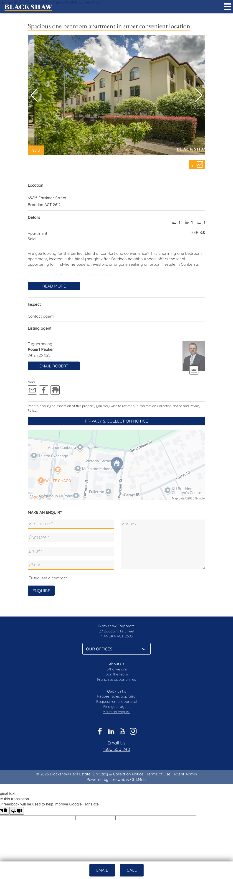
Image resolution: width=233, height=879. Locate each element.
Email (102, 870)
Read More (54, 286)
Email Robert (53, 366)
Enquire (41, 590)
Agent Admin (185, 774)
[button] (199, 95)
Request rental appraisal (116, 701)
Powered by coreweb (106, 779)
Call (132, 870)
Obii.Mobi (138, 779)
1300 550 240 (116, 749)
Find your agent (116, 706)
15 (193, 166)
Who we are (116, 669)
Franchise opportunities (116, 679)
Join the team (116, 674)
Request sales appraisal (116, 696)
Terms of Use (158, 774)
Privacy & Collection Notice (116, 421)
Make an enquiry (116, 711)
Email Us (116, 743)
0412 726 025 (39, 355)
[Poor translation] (16, 811)
